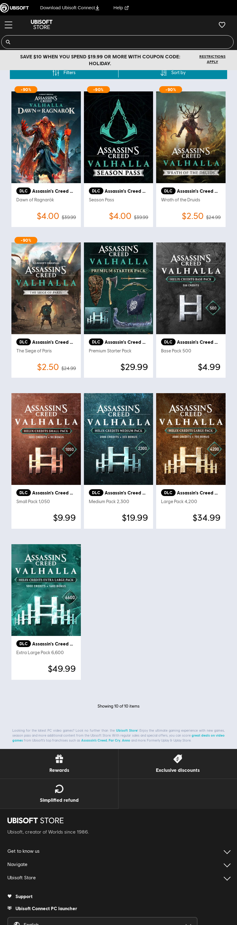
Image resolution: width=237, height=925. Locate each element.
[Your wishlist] (222, 25)
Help (121, 7)
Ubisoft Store (126, 730)
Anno (126, 740)
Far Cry (114, 740)
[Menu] (8, 24)
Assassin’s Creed (94, 740)
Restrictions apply (212, 59)
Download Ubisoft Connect (70, 7)
